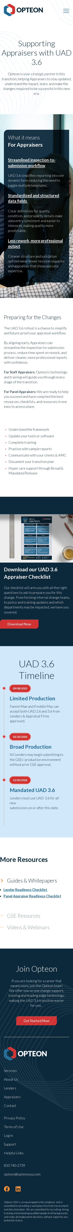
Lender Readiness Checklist (26, 890)
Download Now (19, 624)
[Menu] (66, 10)
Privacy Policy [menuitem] (14, 1118)
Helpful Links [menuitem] (14, 1153)
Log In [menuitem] (8, 1135)
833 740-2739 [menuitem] (14, 1165)
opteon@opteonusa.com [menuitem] (22, 1174)
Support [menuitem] (10, 1144)
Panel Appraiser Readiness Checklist (32, 896)
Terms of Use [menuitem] (14, 1127)
